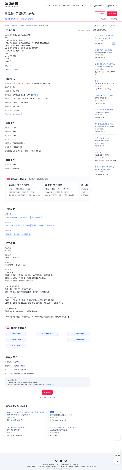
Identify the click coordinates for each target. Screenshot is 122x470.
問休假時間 (16, 334)
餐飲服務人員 (17, 114)
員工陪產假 (26, 225)
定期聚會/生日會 (25, 217)
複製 (113, 25)
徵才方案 (84, 6)
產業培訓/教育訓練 (11, 217)
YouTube (66, 455)
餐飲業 (22, 25)
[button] (90, 190)
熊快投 (113, 13)
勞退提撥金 (50, 225)
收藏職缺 (114, 19)
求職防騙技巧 (50, 378)
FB (61, 455)
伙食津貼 (8, 69)
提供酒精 (16, 234)
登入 (18, 360)
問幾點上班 (16, 340)
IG (56, 455)
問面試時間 (60, 334)
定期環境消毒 (26, 234)
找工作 (47, 6)
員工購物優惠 (36, 217)
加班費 (18, 225)
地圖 (36, 95)
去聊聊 (101, 13)
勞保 (7, 225)
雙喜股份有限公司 (30, 25)
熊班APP (117, 456)
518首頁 (13, 25)
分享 (97, 25)
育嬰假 (34, 225)
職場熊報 (66, 6)
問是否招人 (82, 334)
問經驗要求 (38, 334)
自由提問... (38, 340)
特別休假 (42, 225)
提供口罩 (8, 234)
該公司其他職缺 (28, 19)
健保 (12, 225)
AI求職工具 (57, 6)
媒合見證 (75, 6)
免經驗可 (16, 69)
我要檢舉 (52, 391)
